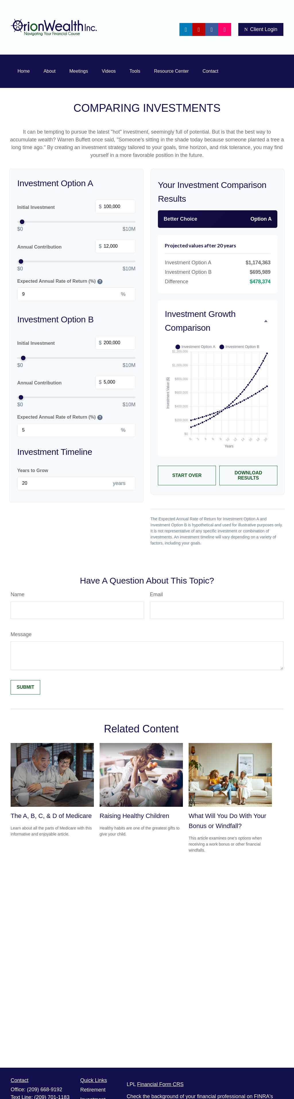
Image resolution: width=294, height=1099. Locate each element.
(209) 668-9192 (44, 1089)
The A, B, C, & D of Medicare (51, 815)
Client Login (260, 29)
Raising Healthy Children (134, 815)
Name (17, 594)
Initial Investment (76, 207)
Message (21, 634)
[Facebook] (211, 29)
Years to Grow (32, 470)
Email (156, 594)
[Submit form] (25, 687)
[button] (24, 71)
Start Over (187, 475)
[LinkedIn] (185, 29)
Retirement (93, 1090)
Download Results (248, 475)
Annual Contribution (76, 247)
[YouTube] (198, 29)
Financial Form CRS (160, 1084)
